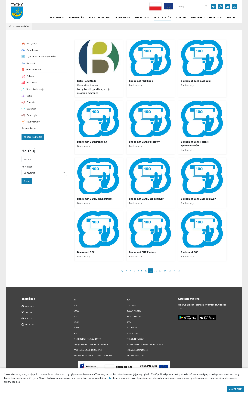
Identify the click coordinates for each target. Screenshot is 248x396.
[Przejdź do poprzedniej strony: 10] (126, 270)
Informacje (57, 17)
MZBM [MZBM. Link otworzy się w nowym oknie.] (129, 322)
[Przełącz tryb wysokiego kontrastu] (213, 6)
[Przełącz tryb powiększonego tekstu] (220, 6)
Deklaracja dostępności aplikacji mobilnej (93, 355)
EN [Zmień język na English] (227, 6)
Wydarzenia (142, 17)
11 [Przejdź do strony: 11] (151, 270)
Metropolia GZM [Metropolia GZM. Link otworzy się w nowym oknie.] (134, 317)
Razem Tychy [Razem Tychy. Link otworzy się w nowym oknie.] (132, 328)
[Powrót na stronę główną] (10, 26)
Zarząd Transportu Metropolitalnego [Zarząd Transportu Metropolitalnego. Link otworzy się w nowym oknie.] (91, 344)
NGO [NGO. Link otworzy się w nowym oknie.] (75, 333)
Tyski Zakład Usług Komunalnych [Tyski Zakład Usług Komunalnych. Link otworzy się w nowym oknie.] (88, 350)
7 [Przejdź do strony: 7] (134, 270)
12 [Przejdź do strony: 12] (155, 270)
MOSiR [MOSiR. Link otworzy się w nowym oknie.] (76, 328)
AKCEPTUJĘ (235, 389)
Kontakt (232, 17)
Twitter (27, 312)
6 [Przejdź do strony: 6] (130, 270)
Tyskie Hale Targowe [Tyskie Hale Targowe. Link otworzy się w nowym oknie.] (135, 339)
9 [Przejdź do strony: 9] (141, 270)
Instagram (28, 324)
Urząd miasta (122, 17)
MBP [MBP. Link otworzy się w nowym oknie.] (75, 305)
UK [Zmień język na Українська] (234, 6)
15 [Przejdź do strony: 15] (170, 270)
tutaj (109, 378)
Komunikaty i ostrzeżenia (206, 17)
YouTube (27, 318)
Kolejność (27, 166)
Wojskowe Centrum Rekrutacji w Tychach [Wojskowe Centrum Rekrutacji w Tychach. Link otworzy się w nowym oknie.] (145, 344)
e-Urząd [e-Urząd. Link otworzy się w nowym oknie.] (181, 17)
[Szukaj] (192, 6)
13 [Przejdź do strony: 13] (160, 270)
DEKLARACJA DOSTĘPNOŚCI (137, 350)
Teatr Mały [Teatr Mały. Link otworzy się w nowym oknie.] (131, 305)
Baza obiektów (162, 17)
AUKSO (76, 311)
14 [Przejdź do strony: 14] (165, 270)
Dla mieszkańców (99, 17)
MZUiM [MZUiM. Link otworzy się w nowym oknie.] (76, 322)
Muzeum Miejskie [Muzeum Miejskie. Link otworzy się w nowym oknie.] (134, 311)
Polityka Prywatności (136, 355)
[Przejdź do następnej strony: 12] (174, 270)
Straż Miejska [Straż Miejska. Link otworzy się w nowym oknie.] (132, 333)
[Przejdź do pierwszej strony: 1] (122, 270)
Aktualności (76, 17)
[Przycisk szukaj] (206, 6)
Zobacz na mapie (33, 136)
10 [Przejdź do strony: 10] (146, 270)
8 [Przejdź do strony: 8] (138, 270)
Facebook (28, 306)
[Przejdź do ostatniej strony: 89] (179, 270)
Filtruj (27, 181)
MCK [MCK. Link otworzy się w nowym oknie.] (128, 300)
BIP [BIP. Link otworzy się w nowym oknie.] (75, 300)
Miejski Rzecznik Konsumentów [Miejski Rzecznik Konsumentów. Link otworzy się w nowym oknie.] (87, 339)
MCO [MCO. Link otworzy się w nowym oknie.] (75, 317)
